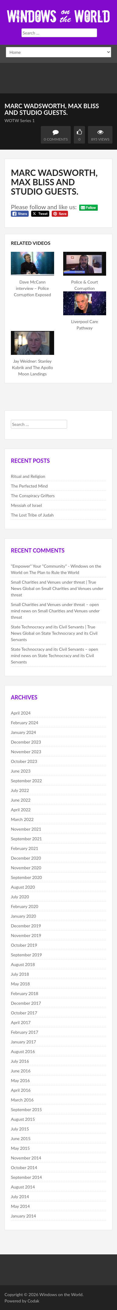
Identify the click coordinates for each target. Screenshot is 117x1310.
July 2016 (20, 1061)
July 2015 (20, 1128)
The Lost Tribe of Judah (32, 514)
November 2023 (26, 751)
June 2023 (21, 770)
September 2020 (26, 877)
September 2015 (26, 1109)
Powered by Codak (22, 1300)
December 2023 (26, 741)
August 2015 (23, 1119)
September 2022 (26, 780)
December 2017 (26, 1003)
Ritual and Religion (28, 476)
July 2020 (20, 896)
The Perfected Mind (29, 485)
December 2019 (26, 925)
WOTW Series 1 (20, 120)
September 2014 (26, 1177)
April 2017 (21, 1022)
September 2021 (26, 838)
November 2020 (26, 867)
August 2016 (23, 1051)
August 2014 (23, 1186)
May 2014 (20, 1206)
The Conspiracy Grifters (33, 495)
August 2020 (23, 887)
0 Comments (56, 139)
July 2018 (20, 974)
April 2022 (21, 809)
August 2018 (23, 964)
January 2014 (23, 1215)
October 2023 (24, 761)
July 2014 (20, 1196)
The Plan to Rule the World (54, 572)
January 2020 (23, 916)
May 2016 (20, 1080)
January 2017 (23, 1041)
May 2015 (20, 1148)
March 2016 (22, 1099)
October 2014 (24, 1167)
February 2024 (24, 722)
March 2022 (22, 819)
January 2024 (23, 732)
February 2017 (24, 1032)
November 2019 (26, 935)
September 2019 (26, 954)
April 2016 (21, 1090)
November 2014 (26, 1157)
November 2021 (26, 829)
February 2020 (24, 906)
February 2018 (24, 993)
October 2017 (24, 1012)
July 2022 (20, 790)
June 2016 (21, 1070)
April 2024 (21, 712)
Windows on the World (61, 1294)
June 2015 (21, 1138)
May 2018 (20, 983)
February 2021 (24, 848)
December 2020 (26, 858)
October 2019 (24, 945)
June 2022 (21, 800)
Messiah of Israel (26, 505)
